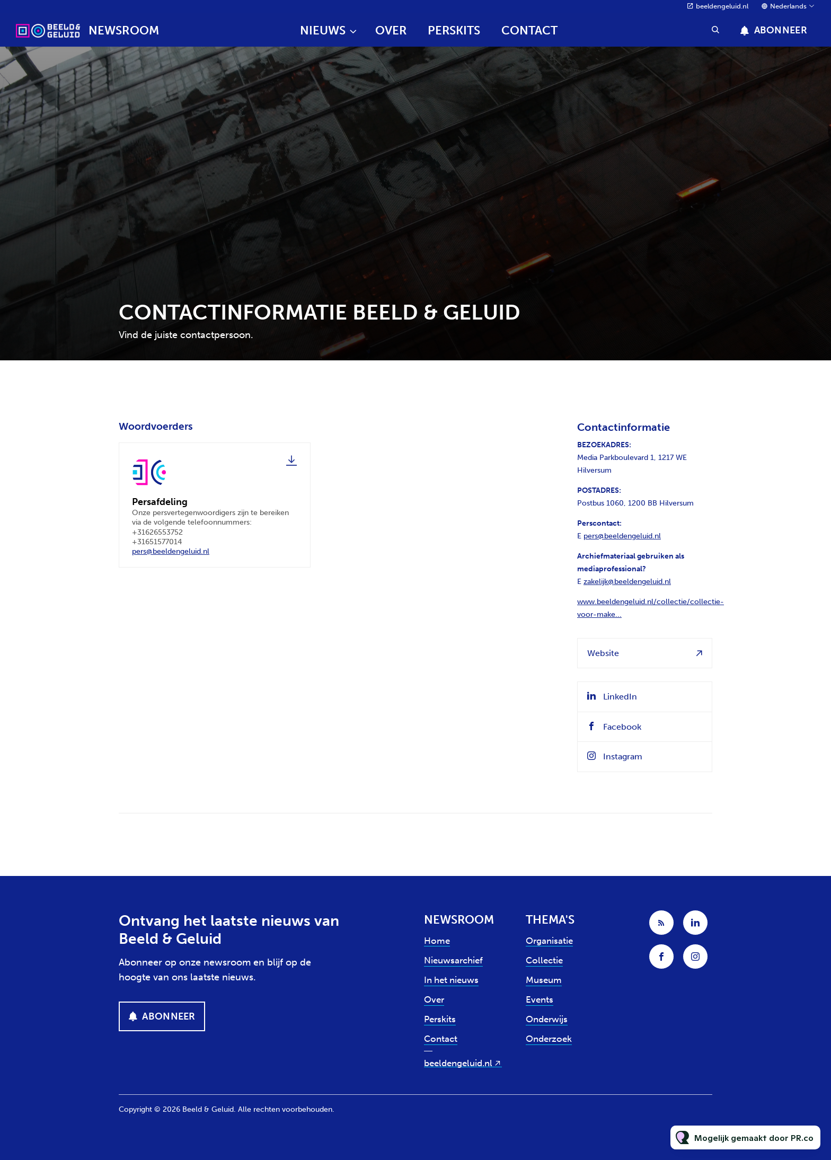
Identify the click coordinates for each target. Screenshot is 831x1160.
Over (390, 30)
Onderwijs (547, 1019)
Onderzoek (549, 1038)
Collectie (544, 960)
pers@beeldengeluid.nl (170, 555)
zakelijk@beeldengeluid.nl (627, 581)
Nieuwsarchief (453, 960)
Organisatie (549, 940)
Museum (544, 980)
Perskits (454, 30)
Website (603, 653)
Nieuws (323, 30)
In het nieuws (451, 980)
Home (437, 940)
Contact (529, 30)
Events (539, 999)
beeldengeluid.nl (722, 6)
